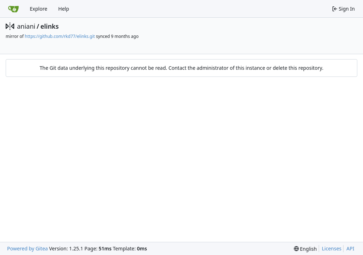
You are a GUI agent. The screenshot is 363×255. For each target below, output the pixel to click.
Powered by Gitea (27, 248)
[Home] (13, 8)
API (350, 248)
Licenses (332, 248)
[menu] (305, 248)
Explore (38, 8)
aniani (26, 26)
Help (63, 8)
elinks (49, 26)
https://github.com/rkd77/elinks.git (60, 36)
